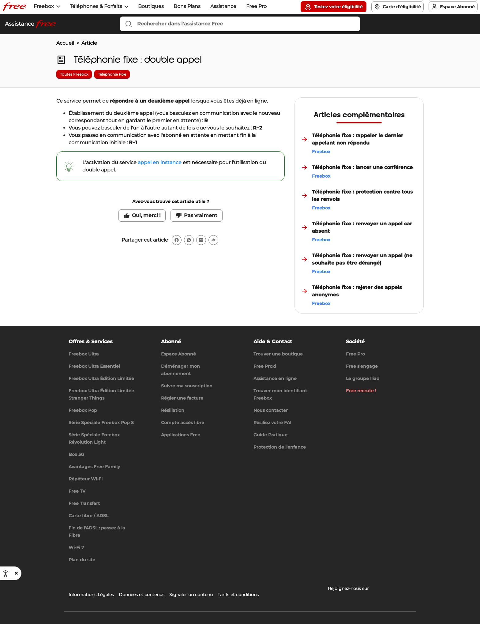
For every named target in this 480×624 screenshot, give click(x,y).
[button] (16, 573)
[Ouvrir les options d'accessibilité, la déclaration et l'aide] (5, 573)
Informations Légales (91, 594)
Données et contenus (141, 594)
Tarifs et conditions (238, 594)
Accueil (65, 43)
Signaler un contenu (191, 594)
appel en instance (160, 162)
